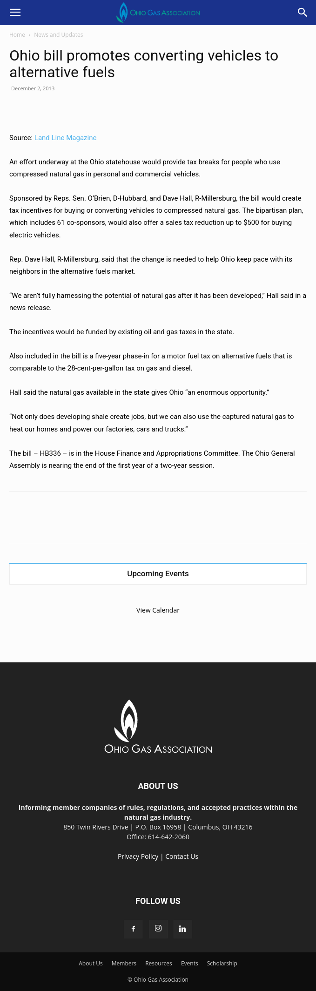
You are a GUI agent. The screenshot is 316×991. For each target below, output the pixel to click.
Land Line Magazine (65, 138)
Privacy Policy (138, 856)
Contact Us (181, 856)
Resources (158, 963)
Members (124, 963)
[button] (15, 12)
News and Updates (58, 35)
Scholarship (222, 963)
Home (17, 35)
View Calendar (158, 610)
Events (189, 963)
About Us (90, 963)
